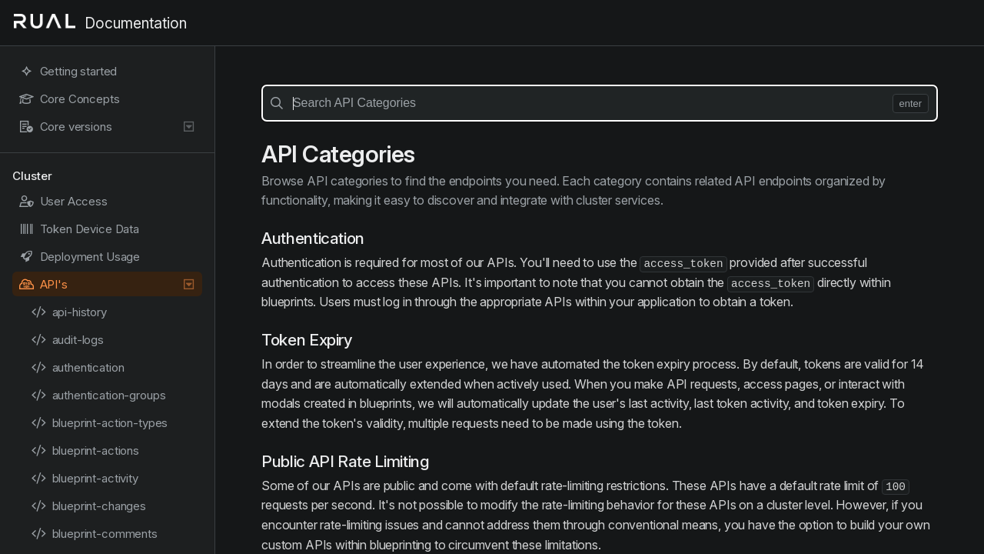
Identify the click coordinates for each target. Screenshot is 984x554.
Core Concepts (69, 99)
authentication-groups (98, 395)
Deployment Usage (79, 256)
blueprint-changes (88, 506)
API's (107, 284)
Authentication (312, 238)
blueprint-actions (85, 450)
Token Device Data (78, 229)
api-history (69, 312)
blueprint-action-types (99, 423)
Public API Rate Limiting (345, 461)
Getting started (67, 71)
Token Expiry (307, 339)
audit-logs (67, 339)
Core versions (107, 126)
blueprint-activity (84, 478)
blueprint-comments (94, 533)
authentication (77, 367)
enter (910, 103)
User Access (63, 201)
